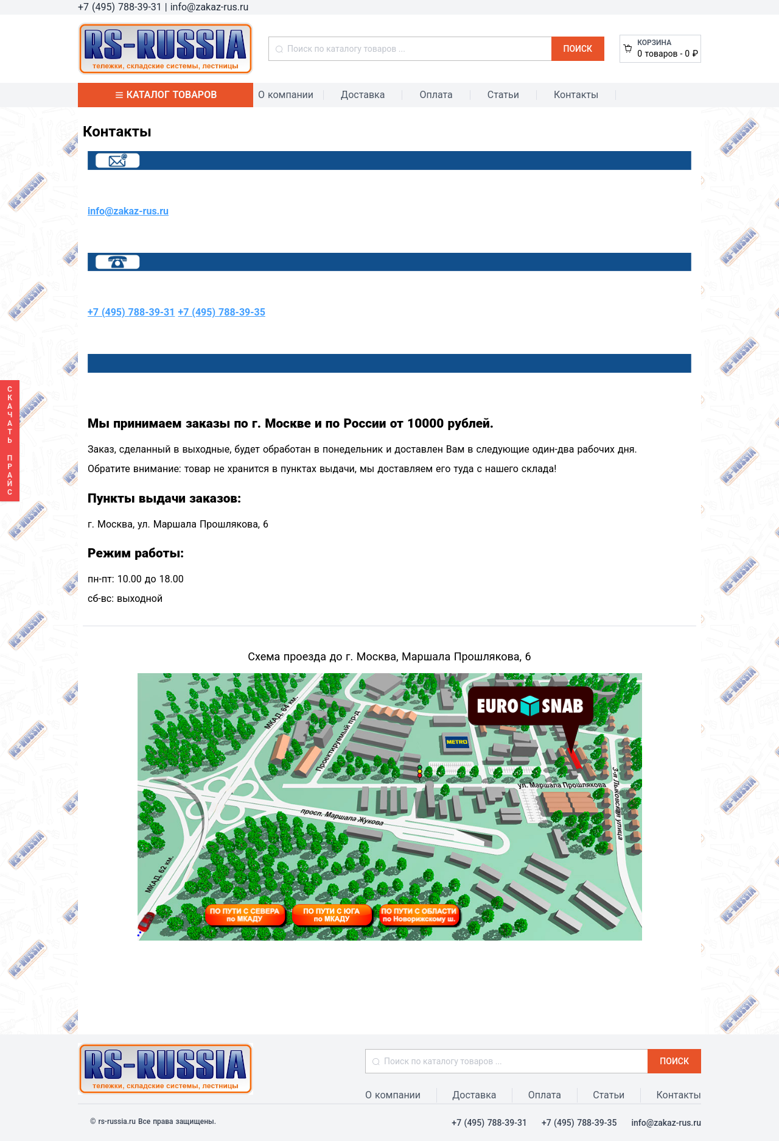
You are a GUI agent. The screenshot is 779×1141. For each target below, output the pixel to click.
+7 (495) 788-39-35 (221, 312)
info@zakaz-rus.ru (128, 211)
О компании (285, 95)
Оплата (435, 95)
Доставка (363, 95)
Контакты (576, 95)
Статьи (503, 95)
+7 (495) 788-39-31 (131, 312)
